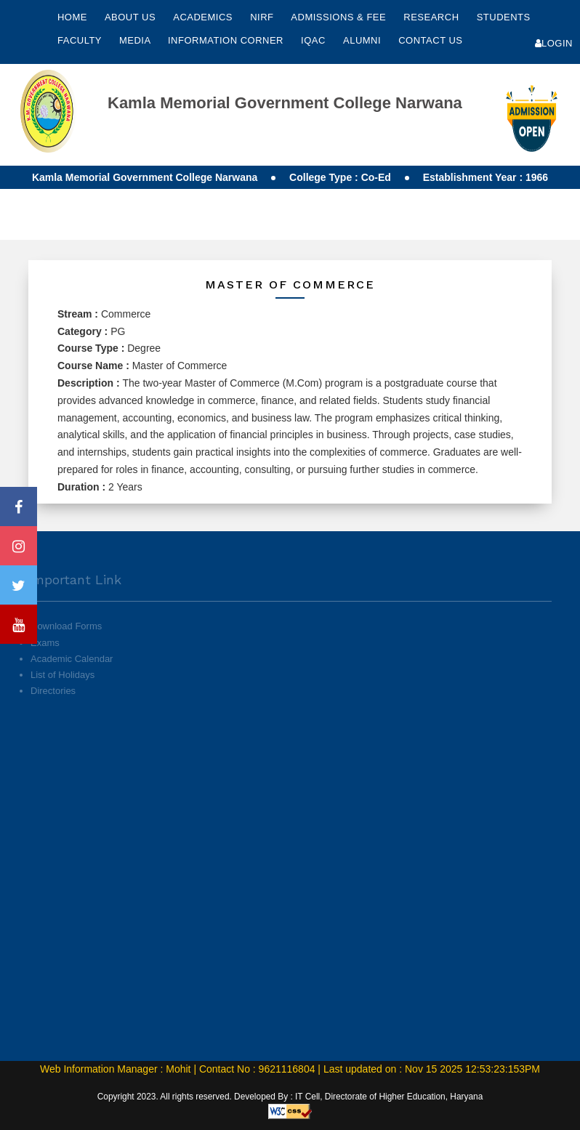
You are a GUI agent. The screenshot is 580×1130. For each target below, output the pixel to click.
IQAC (315, 40)
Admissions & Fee (340, 17)
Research (432, 17)
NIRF (261, 17)
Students (504, 17)
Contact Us (430, 40)
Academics (204, 17)
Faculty (81, 40)
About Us (131, 17)
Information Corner (227, 40)
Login (554, 43)
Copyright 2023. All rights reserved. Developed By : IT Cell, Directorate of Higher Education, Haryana (290, 1096)
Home (72, 17)
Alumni (363, 40)
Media (136, 40)
